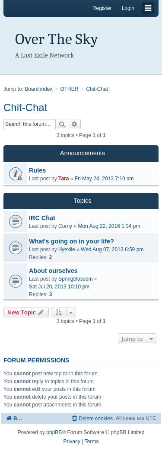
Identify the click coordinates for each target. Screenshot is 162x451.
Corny (65, 226)
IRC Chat (42, 217)
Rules (37, 170)
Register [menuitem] (102, 8)
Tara (63, 179)
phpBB (54, 432)
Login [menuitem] (128, 8)
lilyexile (66, 249)
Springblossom (75, 279)
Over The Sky (56, 39)
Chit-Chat (25, 107)
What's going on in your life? (71, 241)
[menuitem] (92, 418)
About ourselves (53, 270)
